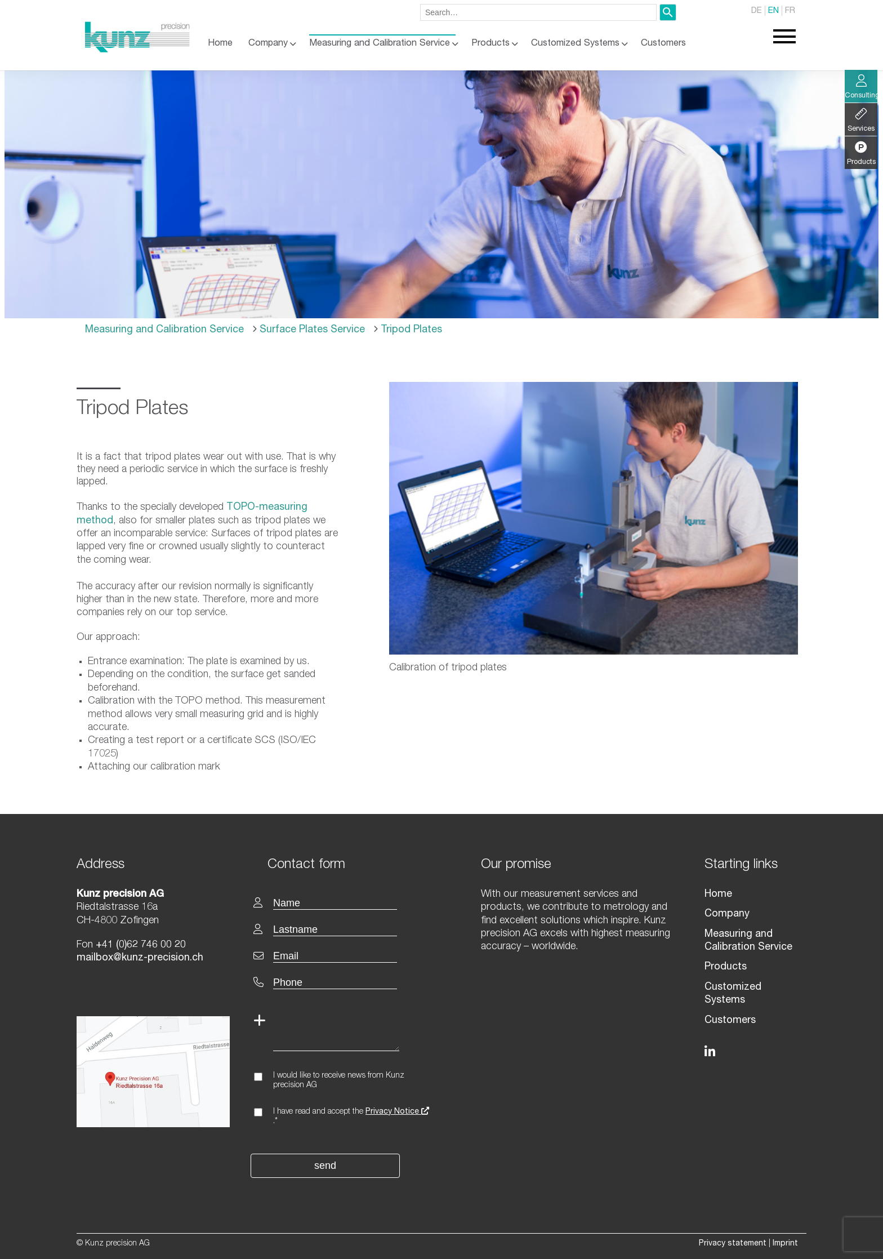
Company (268, 43)
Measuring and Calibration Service (379, 43)
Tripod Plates (410, 330)
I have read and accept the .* (351, 1116)
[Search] (667, 12)
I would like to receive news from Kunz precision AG (338, 1080)
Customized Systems (575, 43)
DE (756, 11)
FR (790, 11)
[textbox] (350, 863)
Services (861, 120)
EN (773, 11)
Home (220, 43)
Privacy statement (732, 1244)
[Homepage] (137, 50)
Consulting (861, 87)
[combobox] (538, 12)
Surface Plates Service (311, 330)
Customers (663, 43)
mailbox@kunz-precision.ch (140, 958)
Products (490, 43)
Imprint (785, 1244)
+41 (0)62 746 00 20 (141, 945)
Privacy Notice (397, 1112)
